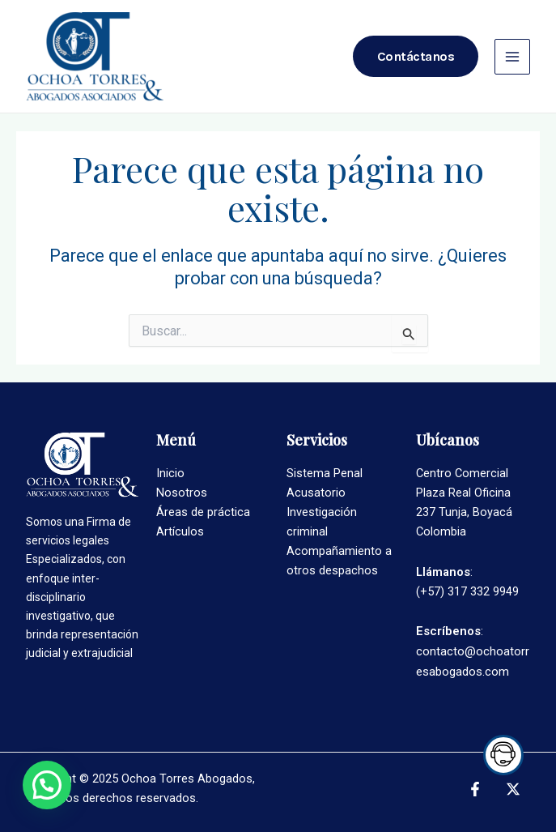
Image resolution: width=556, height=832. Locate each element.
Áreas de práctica (203, 512)
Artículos (180, 531)
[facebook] (477, 789)
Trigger (499, 755)
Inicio (170, 473)
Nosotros (181, 492)
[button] (47, 785)
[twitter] (515, 789)
